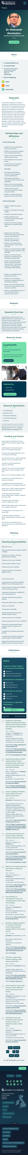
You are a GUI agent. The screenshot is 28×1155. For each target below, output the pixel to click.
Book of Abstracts (16, 981)
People (4, 8)
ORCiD (7, 81)
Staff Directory (7, 1117)
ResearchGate (9, 89)
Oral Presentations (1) (11, 687)
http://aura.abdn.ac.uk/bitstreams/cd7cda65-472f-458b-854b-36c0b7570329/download (16, 890)
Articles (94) (9, 694)
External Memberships (9, 201)
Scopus (7, 85)
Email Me (8, 360)
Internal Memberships (9, 142)
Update (22, 1068)
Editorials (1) (9, 698)
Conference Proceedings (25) (13, 676)
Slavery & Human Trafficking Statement (13, 1143)
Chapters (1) (9, 671)
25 (9, 1060)
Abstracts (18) (9, 682)
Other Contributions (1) (12, 685)
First (11, 1047)
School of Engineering (10, 77)
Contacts (5, 1106)
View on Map (7, 74)
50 (11, 1060)
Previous (17, 1047)
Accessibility (6, 1135)
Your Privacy (6, 1132)
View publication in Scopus (18, 755)
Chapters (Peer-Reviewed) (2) (13, 673)
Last (17, 1055)
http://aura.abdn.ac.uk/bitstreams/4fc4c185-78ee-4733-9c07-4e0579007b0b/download (16, 750)
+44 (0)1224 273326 (9, 65)
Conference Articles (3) (12, 696)
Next (12, 1055)
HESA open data (5, 427)
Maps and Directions (8, 1113)
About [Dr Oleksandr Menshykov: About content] (14, 54)
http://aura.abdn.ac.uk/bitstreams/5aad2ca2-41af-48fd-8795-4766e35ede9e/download (16, 858)
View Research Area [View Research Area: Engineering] (10, 394)
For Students (10, 1075)
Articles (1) (8, 707)
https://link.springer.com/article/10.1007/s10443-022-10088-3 (16, 786)
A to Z (4, 1110)
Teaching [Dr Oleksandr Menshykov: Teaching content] (14, 533)
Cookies (5, 1139)
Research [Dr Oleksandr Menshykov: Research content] (14, 303)
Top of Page (14, 1123)
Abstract (13, 953)
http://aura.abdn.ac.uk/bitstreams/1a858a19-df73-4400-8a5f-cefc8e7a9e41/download (16, 1011)
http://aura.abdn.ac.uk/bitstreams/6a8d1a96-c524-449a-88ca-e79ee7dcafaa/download (16, 948)
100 (14, 1060)
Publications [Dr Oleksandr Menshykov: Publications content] (14, 650)
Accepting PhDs (14, 42)
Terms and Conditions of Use (10, 1128)
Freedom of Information (9, 1146)
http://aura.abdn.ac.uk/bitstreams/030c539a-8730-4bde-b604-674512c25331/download (16, 977)
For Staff (19, 1075)
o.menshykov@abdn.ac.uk (11, 63)
